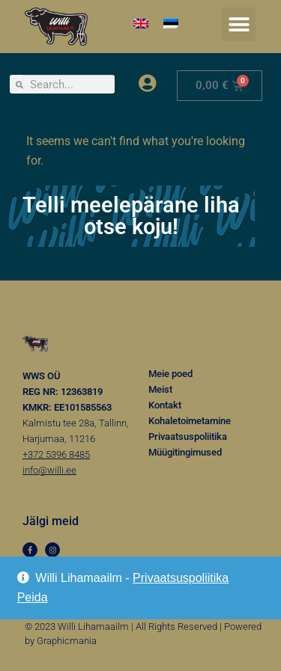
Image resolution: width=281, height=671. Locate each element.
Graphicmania (67, 640)
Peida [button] (32, 597)
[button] (239, 24)
